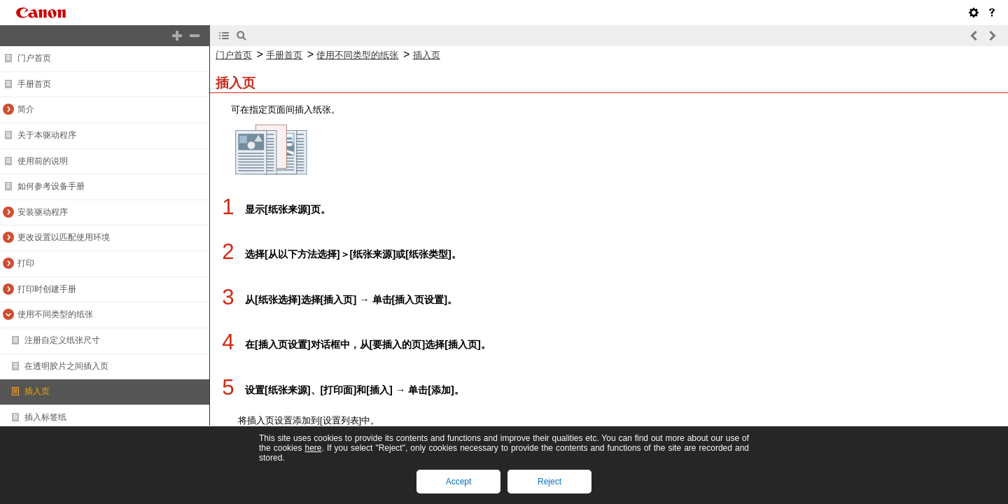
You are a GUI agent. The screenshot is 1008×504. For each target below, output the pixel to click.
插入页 (37, 391)
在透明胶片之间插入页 (66, 366)
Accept (459, 481)
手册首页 (34, 84)
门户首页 (34, 58)
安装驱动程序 (43, 212)
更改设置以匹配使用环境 (64, 237)
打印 (26, 263)
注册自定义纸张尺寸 (62, 340)
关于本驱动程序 (47, 135)
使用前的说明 (43, 161)
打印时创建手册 (47, 289)
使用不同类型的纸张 (55, 314)
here (312, 448)
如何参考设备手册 (51, 186)
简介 (26, 109)
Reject (549, 481)
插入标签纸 (45, 417)
